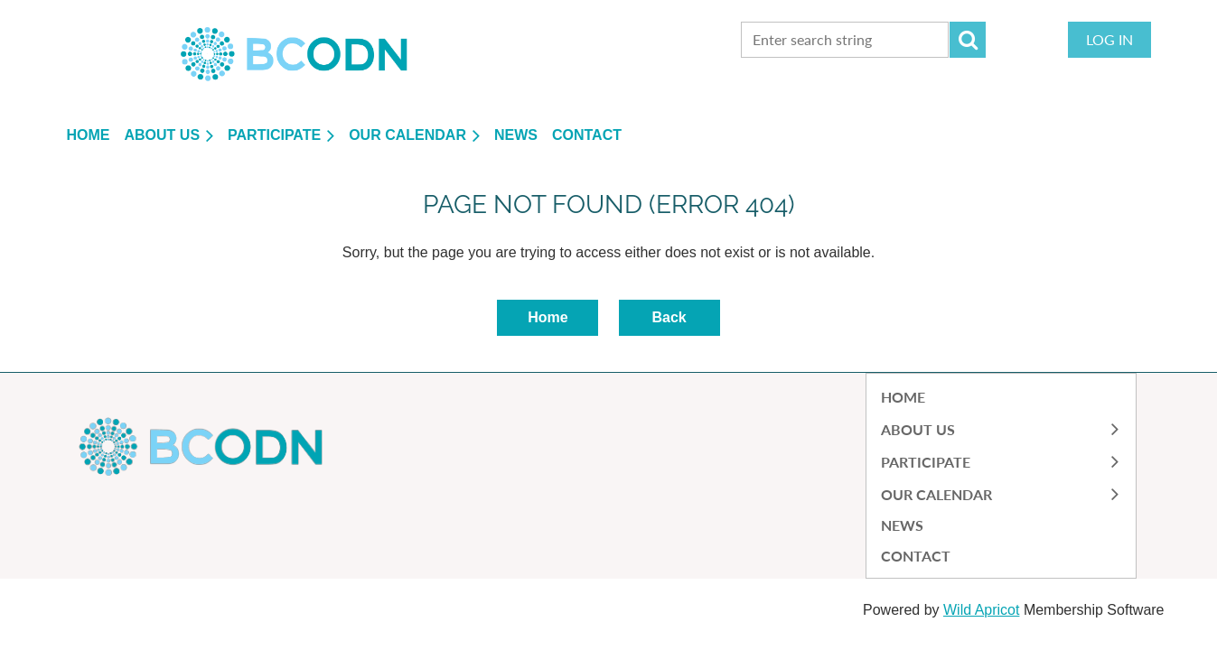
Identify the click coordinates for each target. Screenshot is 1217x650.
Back (668, 317)
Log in (1109, 39)
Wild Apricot (981, 610)
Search (968, 40)
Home (547, 317)
